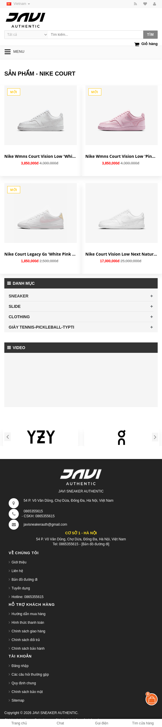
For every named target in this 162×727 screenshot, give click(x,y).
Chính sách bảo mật (27, 692)
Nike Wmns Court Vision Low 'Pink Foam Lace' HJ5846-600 (121, 156)
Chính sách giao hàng (28, 631)
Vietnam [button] (17, 4)
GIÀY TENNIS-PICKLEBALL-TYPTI (41, 327)
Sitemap (18, 700)
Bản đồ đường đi (25, 580)
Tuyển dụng (21, 588)
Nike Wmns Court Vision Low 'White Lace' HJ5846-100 (40, 156)
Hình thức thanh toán (28, 623)
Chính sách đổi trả (26, 640)
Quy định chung (24, 683)
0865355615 (33, 511)
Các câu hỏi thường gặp (30, 674)
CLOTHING (19, 316)
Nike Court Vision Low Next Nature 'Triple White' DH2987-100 (121, 254)
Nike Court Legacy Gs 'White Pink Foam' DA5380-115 (40, 254)
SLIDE (15, 306)
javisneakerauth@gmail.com (45, 524)
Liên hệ (17, 571)
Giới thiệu (19, 562)
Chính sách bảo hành (28, 649)
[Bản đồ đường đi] (95, 544)
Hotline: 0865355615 (28, 597)
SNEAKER (18, 296)
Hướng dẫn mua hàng (28, 614)
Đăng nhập (20, 666)
